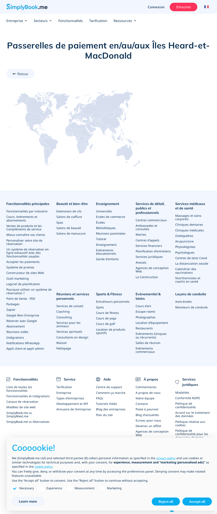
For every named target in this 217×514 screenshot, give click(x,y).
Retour (22, 74)
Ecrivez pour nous (148, 415)
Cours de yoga (106, 317)
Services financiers (149, 245)
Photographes (146, 311)
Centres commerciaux (151, 220)
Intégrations (15, 336)
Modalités (182, 387)
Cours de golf (105, 322)
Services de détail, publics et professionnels (150, 208)
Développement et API (72, 398)
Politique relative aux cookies (190, 418)
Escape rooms (145, 306)
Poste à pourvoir (147, 404)
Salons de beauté (68, 227)
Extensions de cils (69, 211)
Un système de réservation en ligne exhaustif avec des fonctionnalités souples (27, 252)
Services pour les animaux (68, 323)
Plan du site (104, 409)
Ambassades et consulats (146, 227)
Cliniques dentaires (189, 224)
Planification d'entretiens (153, 251)
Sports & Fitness (109, 293)
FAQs (99, 393)
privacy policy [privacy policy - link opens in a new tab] (165, 458)
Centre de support (109, 382)
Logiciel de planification (23, 283)
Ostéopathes (184, 235)
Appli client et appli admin (25, 347)
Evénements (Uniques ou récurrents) (151, 329)
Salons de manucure (71, 233)
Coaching (63, 310)
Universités (104, 211)
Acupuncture (184, 241)
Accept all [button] (197, 501)
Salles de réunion (148, 337)
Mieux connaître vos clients (25, 234)
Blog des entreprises (110, 404)
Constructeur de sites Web (25, 272)
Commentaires (146, 382)
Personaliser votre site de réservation (24, 241)
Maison (61, 341)
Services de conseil (69, 305)
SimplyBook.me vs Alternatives (28, 416)
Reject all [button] (166, 501)
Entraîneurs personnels (112, 300)
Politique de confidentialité (185, 400)
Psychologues (185, 252)
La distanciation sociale (191, 263)
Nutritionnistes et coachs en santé (187, 279)
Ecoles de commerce (110, 216)
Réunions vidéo (17, 330)
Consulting (64, 316)
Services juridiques (149, 256)
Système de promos (20, 266)
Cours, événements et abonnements (21, 218)
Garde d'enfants (107, 258)
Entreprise (16, 20)
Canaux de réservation (22, 396)
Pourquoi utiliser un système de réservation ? (29, 290)
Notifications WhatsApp (23, 341)
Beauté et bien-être (72, 204)
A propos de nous (148, 387)
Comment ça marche (110, 387)
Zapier (10, 308)
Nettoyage (63, 347)
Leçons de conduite (190, 293)
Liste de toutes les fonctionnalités (19, 383)
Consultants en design (72, 336)
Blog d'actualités (147, 409)
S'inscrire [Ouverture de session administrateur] (183, 7)
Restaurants (144, 322)
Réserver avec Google (21, 319)
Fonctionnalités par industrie (26, 211)
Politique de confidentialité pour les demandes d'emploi (191, 428)
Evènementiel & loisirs (153, 293)
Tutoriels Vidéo (106, 398)
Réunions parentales (110, 233)
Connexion (155, 7)
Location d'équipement (152, 317)
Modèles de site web (21, 402)
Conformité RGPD (187, 393)
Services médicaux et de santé (192, 206)
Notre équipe (145, 393)
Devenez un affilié (148, 420)
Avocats (141, 262)
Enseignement (107, 204)
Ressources (125, 20)
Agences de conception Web (152, 268)
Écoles (100, 222)
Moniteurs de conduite (191, 306)
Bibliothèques (106, 227)
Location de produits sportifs (110, 329)
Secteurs (43, 20)
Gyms (100, 306)
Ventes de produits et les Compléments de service (24, 227)
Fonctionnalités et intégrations (28, 391)
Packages (12, 303)
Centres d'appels (147, 240)
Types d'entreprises (70, 393)
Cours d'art (143, 300)
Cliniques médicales (189, 230)
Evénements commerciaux (145, 344)
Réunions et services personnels (72, 295)
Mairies (141, 234)
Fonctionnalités (70, 20)
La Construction (147, 276)
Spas (59, 222)
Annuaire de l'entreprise (73, 404)
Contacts (142, 398)
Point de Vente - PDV (20, 297)
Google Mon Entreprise (22, 314)
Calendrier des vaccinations (185, 270)
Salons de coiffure (69, 216)
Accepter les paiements (23, 261)
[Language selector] (206, 7)
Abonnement (15, 325)
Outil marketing (17, 277)
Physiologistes (185, 246)
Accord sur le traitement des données (192, 409)
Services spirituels (69, 330)
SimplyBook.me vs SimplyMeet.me (19, 409)
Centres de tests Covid (191, 257)
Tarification (98, 20)
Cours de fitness (107, 311)
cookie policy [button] (43, 467)
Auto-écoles (183, 300)
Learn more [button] (28, 501)
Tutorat (101, 238)
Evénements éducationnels (106, 251)
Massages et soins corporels (188, 217)
